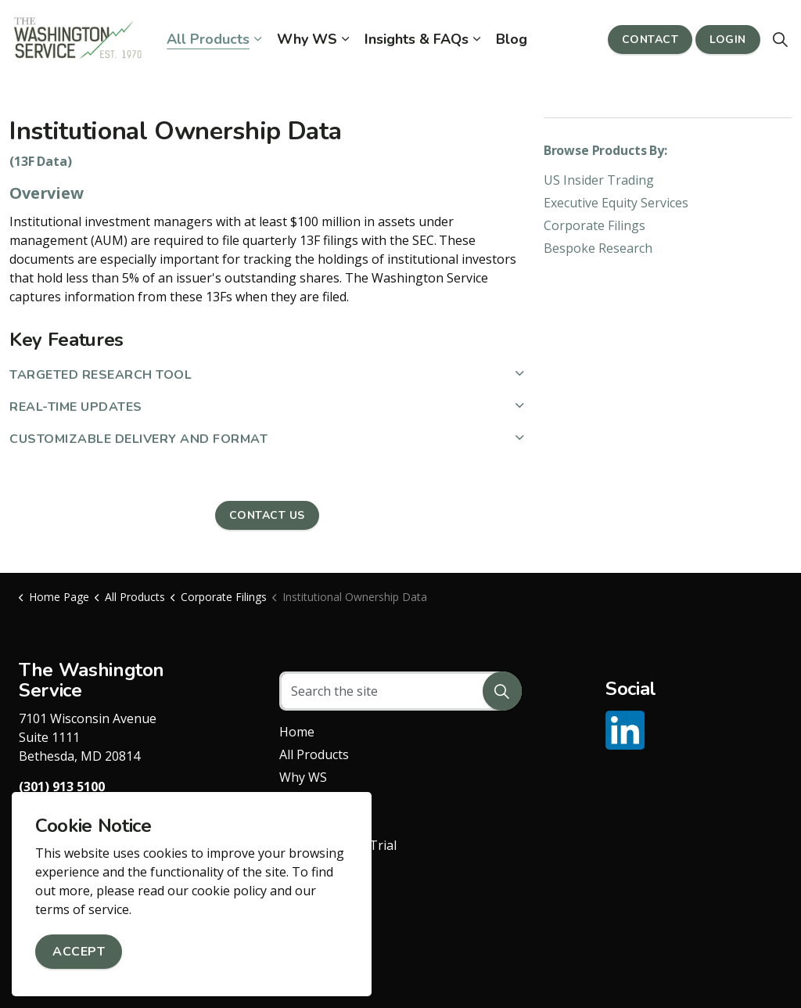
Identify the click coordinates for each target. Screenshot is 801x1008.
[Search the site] (400, 691)
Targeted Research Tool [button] (100, 374)
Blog (511, 39)
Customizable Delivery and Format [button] (138, 439)
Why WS (307, 39)
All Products (208, 39)
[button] (502, 691)
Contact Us (267, 515)
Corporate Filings (594, 225)
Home (296, 731)
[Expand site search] (780, 39)
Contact (650, 39)
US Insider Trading (599, 180)
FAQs (294, 799)
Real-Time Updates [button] (75, 407)
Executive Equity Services (616, 202)
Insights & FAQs (417, 39)
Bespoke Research (598, 248)
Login (728, 39)
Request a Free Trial (338, 845)
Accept (78, 951)
